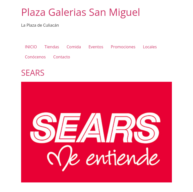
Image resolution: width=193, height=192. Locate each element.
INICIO (31, 47)
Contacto (61, 57)
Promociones (123, 47)
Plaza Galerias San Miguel (80, 12)
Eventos (95, 47)
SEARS (32, 72)
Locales (150, 47)
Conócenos (35, 57)
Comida (74, 47)
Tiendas (51, 47)
